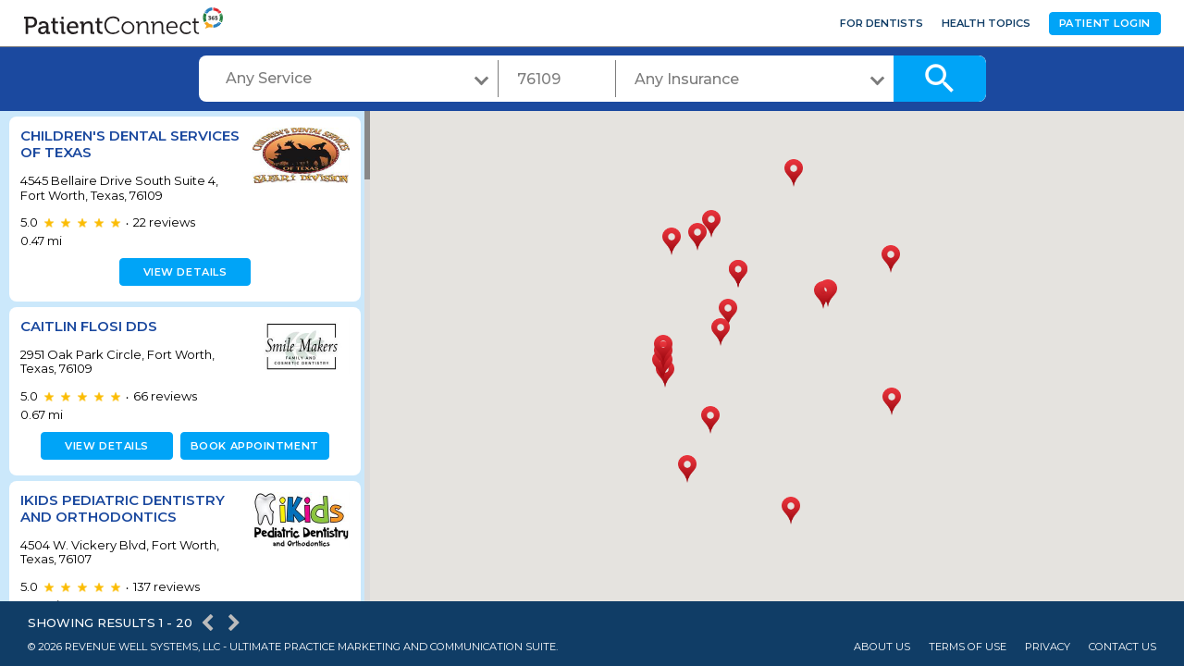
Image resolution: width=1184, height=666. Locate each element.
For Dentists (881, 23)
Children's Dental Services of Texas (93, 144)
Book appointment (251, 445)
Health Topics (986, 23)
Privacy (1047, 647)
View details (183, 271)
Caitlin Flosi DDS (88, 326)
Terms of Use (967, 647)
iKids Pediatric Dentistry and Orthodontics (122, 508)
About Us (882, 647)
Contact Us (1122, 647)
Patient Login (1105, 23)
